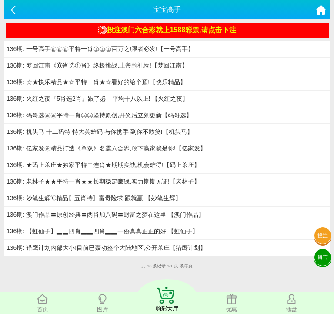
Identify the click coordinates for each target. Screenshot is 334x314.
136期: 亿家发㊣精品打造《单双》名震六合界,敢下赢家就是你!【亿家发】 (106, 148)
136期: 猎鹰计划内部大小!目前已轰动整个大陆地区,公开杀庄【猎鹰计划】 (106, 247)
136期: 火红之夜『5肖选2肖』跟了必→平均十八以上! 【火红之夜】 (98, 98)
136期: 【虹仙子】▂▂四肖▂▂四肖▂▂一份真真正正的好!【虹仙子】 (102, 231)
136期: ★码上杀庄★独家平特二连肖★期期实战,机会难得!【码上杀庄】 (103, 164)
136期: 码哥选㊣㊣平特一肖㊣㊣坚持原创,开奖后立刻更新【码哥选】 (99, 115)
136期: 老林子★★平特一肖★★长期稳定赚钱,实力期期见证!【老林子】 (103, 181)
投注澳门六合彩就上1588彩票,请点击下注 (167, 30)
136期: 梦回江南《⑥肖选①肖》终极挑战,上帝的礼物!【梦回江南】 (97, 65)
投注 (322, 235)
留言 (322, 257)
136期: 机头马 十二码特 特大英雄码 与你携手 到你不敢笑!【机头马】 (100, 131)
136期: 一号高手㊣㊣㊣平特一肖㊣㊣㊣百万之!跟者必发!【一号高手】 (100, 48)
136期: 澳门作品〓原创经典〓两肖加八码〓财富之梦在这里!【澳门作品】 (105, 214)
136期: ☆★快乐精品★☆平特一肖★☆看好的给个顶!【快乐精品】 (96, 81)
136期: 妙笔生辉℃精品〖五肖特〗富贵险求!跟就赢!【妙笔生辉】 (94, 198)
